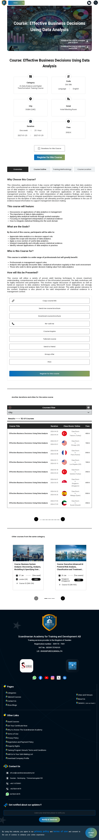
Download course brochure (49, 316)
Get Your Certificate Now (16, 725)
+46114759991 (13, 783)
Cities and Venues (84, 695)
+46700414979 (13, 788)
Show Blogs (11, 705)
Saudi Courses (12, 721)
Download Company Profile (17, 758)
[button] (45, 598)
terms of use (60, 831)
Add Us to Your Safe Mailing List (19, 754)
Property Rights (13, 746)
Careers (85, 703)
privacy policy (41, 831)
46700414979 (13, 794)
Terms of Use (12, 734)
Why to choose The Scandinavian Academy (24, 729)
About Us (80, 699)
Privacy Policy (12, 738)
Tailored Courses (13, 697)
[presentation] (36, 519)
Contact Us (11, 701)
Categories (11, 693)
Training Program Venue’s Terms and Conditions (26, 750)
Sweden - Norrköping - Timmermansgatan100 (24, 778)
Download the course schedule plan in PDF (75, 47)
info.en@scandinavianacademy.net (20, 773)
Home (16, 3)
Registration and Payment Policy (20, 742)
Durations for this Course (49, 148)
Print (49, 362)
